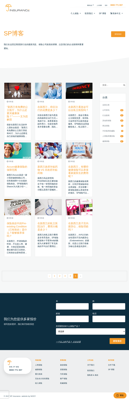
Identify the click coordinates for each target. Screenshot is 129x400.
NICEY (33, 396)
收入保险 (38, 383)
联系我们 (90, 370)
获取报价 (118, 34)
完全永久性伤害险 (42, 379)
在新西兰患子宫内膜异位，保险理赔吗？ (78, 226)
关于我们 (90, 365)
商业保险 (105, 126)
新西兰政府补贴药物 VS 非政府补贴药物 (48, 169)
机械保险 (63, 383)
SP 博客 (102, 13)
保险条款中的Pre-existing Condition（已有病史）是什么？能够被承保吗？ (17, 229)
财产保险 (63, 379)
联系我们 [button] (89, 13)
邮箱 (58, 313)
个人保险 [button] (75, 13)
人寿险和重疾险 (108, 136)
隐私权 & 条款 (92, 375)
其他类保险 (106, 121)
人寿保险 (38, 365)
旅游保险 (63, 365)
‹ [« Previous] (49, 276)
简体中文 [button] (115, 13)
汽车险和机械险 (108, 131)
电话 (94, 313)
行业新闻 (105, 115)
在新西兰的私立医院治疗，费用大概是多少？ (48, 226)
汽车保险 (63, 374)
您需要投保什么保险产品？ (68, 326)
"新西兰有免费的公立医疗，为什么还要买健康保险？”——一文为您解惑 (17, 113)
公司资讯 (105, 110)
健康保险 (105, 141)
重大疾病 (38, 374)
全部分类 (105, 105)
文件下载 (111, 365)
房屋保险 (63, 369)
